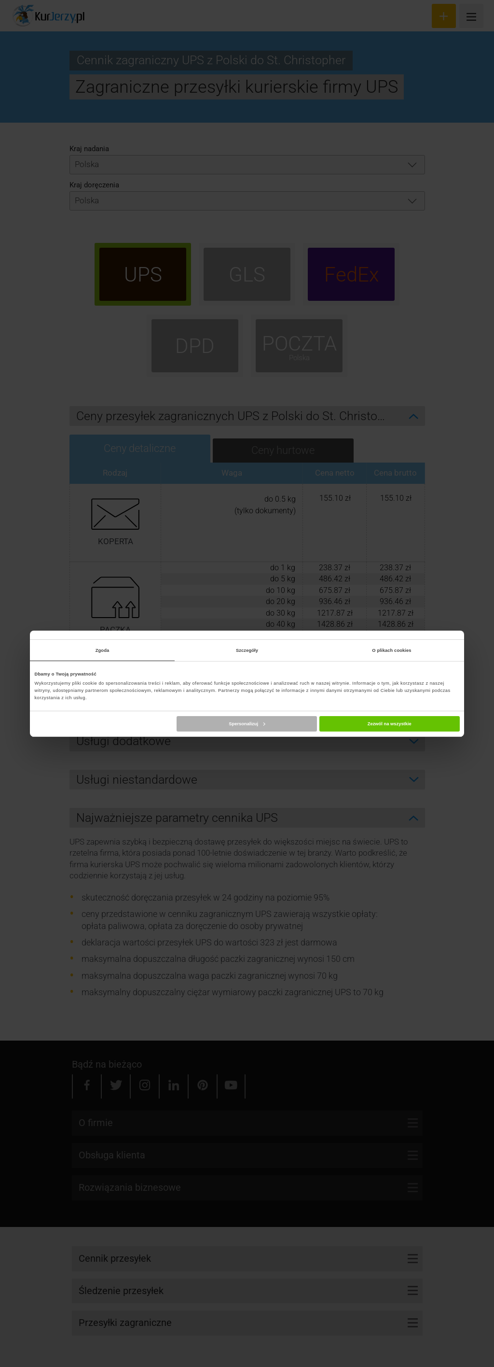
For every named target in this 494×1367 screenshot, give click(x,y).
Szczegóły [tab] (247, 650)
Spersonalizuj (247, 723)
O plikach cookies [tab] (391, 650)
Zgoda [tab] (103, 650)
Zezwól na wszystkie (390, 723)
